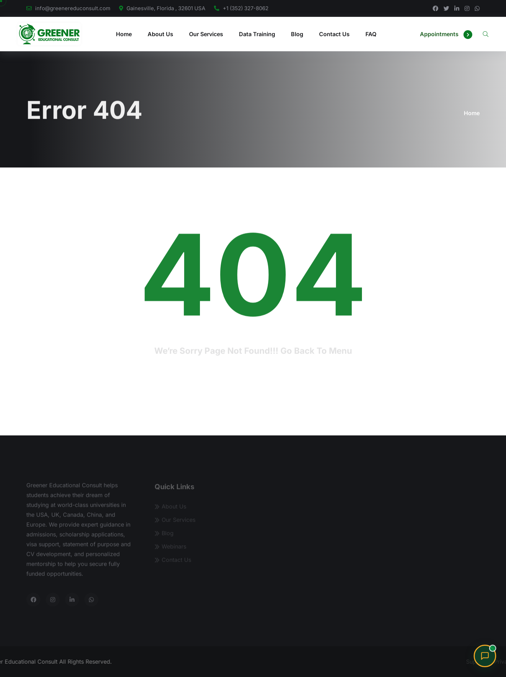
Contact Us (334, 34)
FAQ (370, 34)
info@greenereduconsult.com (72, 8)
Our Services (206, 34)
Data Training (257, 34)
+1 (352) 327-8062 (245, 8)
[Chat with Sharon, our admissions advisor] (485, 656)
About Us (160, 34)
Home (124, 34)
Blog (297, 34)
